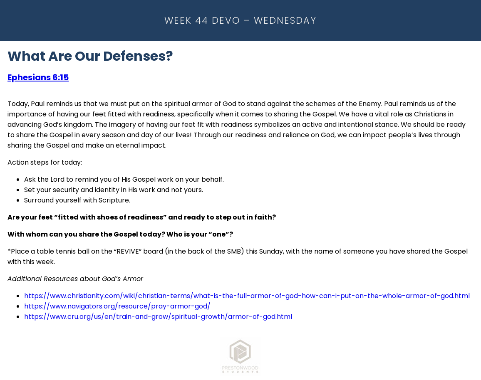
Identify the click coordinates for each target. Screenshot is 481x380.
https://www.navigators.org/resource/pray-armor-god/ (117, 306)
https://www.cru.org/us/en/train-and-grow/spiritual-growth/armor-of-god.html (158, 316)
